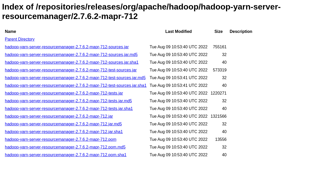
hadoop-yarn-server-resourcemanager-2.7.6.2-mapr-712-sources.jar (67, 47)
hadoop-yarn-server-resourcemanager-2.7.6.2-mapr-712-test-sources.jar (71, 70)
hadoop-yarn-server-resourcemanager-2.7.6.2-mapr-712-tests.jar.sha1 (69, 108)
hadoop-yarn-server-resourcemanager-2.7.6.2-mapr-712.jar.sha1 (64, 132)
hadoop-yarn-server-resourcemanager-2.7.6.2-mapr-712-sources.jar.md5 (71, 54)
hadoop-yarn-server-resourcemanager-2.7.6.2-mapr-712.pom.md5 (65, 147)
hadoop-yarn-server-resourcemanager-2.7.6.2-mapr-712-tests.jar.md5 (68, 101)
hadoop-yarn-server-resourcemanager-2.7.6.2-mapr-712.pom (60, 139)
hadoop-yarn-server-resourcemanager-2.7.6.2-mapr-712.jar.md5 (63, 124)
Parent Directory (20, 39)
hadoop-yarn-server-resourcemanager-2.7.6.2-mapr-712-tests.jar (64, 93)
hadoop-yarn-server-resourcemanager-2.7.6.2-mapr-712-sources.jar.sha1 (71, 62)
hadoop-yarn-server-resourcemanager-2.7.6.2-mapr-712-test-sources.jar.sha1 (75, 85)
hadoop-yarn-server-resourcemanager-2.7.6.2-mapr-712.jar (59, 116)
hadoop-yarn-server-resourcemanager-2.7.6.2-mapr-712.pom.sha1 (65, 155)
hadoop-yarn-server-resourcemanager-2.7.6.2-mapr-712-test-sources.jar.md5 (75, 78)
